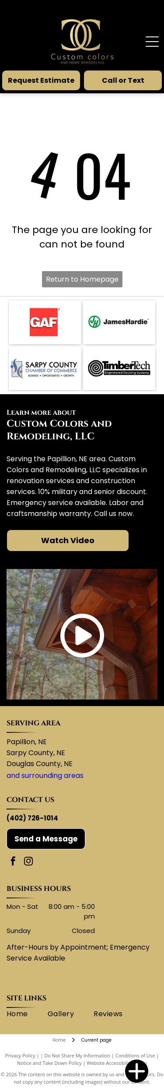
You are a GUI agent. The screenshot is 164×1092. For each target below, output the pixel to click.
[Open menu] (152, 41)
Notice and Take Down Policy (49, 1063)
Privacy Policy (20, 1055)
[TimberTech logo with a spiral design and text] (119, 368)
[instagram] (28, 862)
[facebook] (13, 862)
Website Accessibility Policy (117, 1063)
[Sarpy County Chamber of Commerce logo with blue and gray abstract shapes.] (45, 368)
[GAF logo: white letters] (45, 322)
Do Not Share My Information (77, 1055)
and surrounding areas (45, 775)
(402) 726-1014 (32, 818)
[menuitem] (27, 1014)
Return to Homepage (82, 279)
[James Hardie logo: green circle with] (119, 322)
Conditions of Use (135, 1055)
